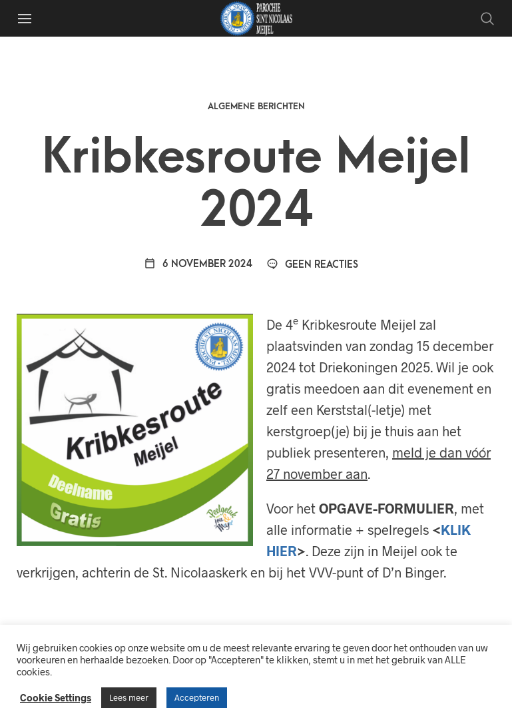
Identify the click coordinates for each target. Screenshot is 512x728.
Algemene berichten (256, 106)
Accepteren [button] (196, 697)
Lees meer (128, 697)
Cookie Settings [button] (55, 697)
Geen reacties (312, 264)
